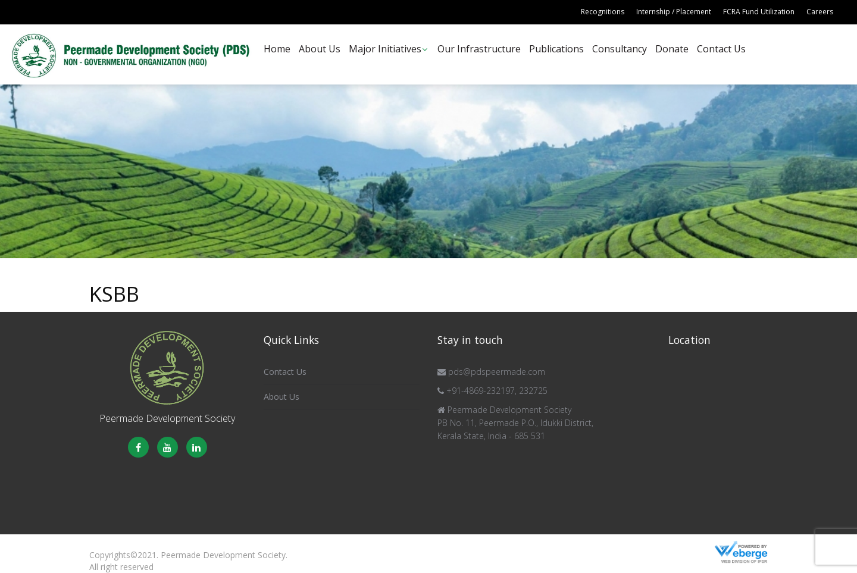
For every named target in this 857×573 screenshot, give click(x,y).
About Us (319, 48)
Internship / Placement (673, 12)
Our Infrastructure (479, 48)
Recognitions (602, 12)
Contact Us (721, 48)
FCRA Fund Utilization (759, 12)
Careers (819, 12)
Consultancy (619, 48)
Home (277, 48)
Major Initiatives (385, 48)
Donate (672, 48)
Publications (556, 48)
